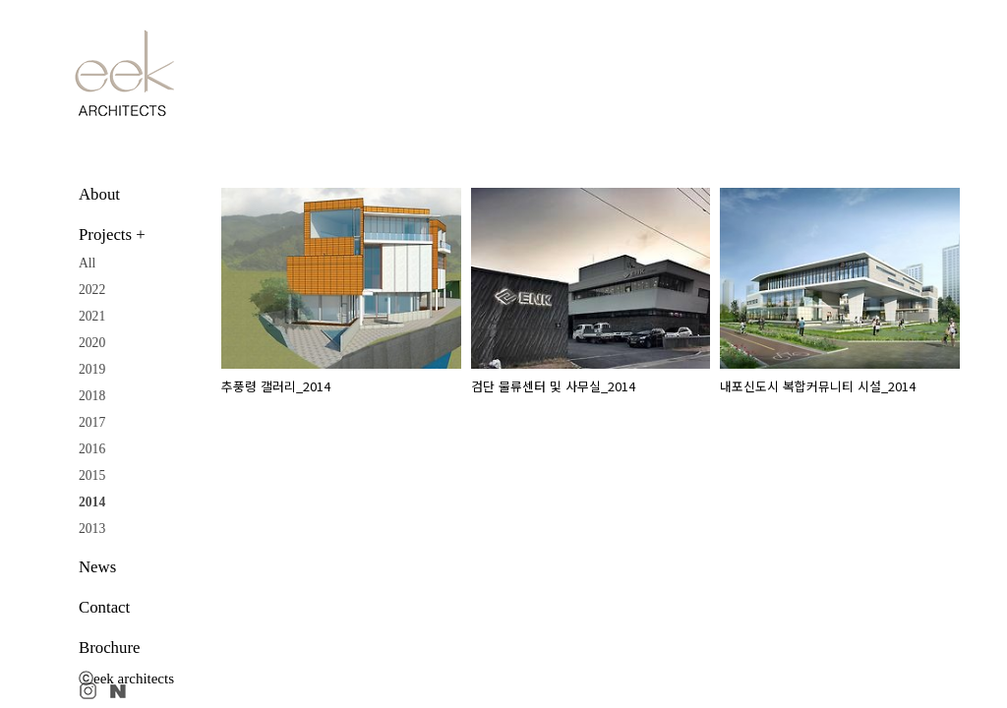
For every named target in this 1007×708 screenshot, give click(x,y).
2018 (92, 395)
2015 (92, 475)
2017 (92, 422)
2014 (92, 502)
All (87, 263)
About (99, 194)
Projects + (112, 234)
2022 (92, 289)
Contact (104, 607)
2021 (92, 316)
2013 (92, 528)
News (97, 567)
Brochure (109, 647)
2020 (92, 342)
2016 (92, 449)
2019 (92, 369)
